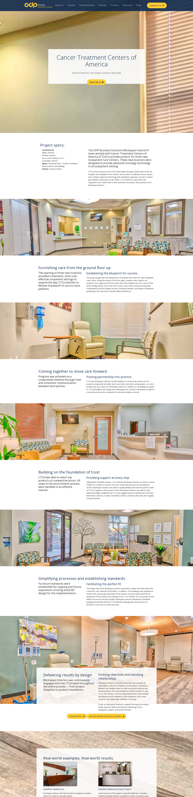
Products (115, 5)
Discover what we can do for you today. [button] (105, 716)
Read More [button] (95, 82)
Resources (127, 5)
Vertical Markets (86, 5)
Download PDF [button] (75, 716)
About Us (59, 5)
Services (71, 5)
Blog (139, 5)
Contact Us (157, 5)
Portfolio (102, 5)
